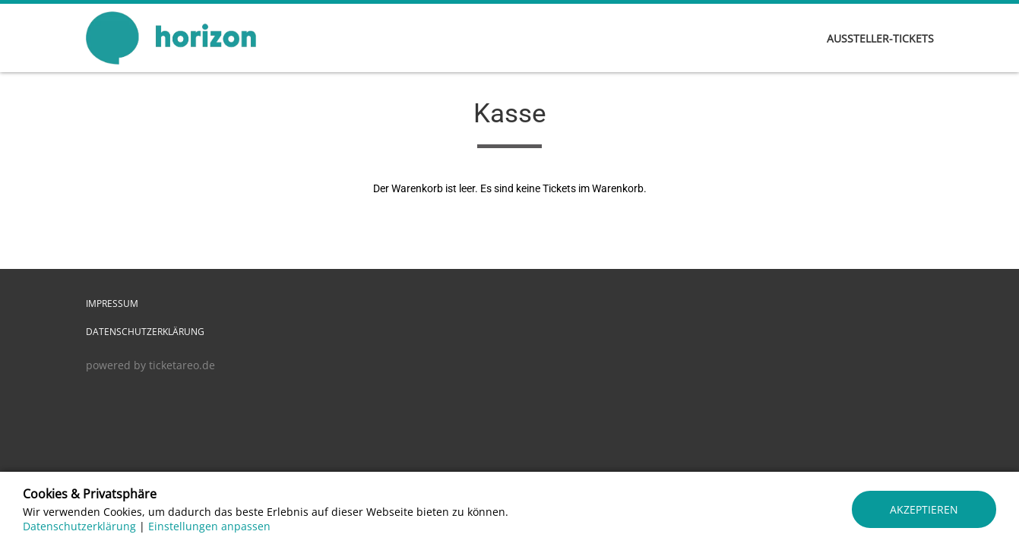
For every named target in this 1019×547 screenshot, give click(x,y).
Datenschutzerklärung (145, 331)
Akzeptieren (924, 509)
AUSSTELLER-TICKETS (880, 38)
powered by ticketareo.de (150, 365)
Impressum (112, 303)
